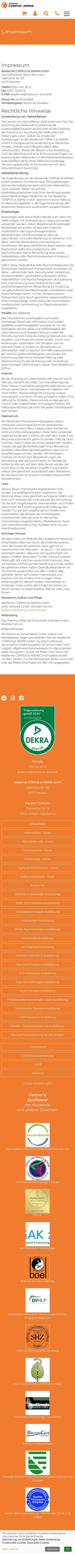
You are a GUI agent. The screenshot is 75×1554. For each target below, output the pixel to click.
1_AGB (38, 1064)
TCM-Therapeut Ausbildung (38, 1017)
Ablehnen (52, 1549)
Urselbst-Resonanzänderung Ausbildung (37, 1026)
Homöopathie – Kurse (37, 850)
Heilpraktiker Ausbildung (37, 920)
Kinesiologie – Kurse (37, 859)
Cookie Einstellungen (37, 1083)
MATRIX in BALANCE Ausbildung (37, 955)
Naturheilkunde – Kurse (37, 841)
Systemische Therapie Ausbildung (37, 1008)
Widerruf (37, 1073)
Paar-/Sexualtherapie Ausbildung (37, 982)
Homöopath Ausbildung (37, 938)
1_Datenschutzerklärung (38, 1055)
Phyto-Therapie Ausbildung (37, 990)
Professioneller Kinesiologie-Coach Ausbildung (37, 999)
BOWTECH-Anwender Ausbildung (37, 894)
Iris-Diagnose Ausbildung (37, 947)
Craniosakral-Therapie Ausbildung (38, 911)
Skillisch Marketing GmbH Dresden (24, 610)
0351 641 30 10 (37, 766)
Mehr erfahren (10, 1549)
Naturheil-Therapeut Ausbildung (37, 964)
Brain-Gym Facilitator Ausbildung (37, 903)
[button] (35, 14)
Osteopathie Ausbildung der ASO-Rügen (37, 1034)
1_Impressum (37, 1046)
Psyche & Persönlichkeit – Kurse (37, 867)
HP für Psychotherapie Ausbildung (37, 929)
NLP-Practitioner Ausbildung (37, 973)
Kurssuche (37, 885)
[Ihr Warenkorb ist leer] (24, 14)
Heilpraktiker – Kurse (37, 832)
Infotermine (37, 823)
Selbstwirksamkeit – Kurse (37, 876)
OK (68, 1549)
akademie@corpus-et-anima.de (37, 772)
